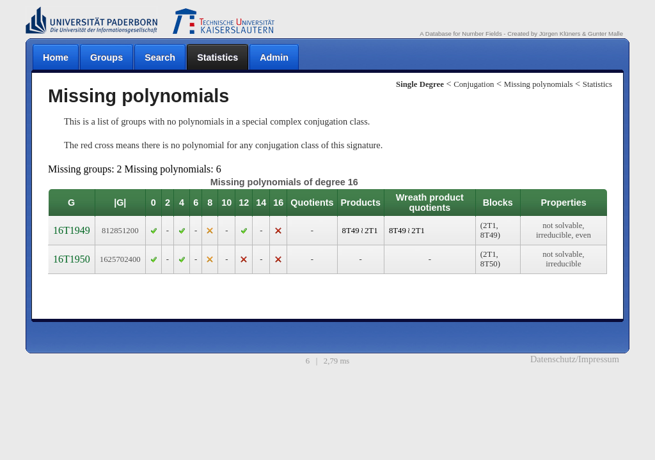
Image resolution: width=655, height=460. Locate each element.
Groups (106, 57)
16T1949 (71, 230)
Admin (274, 57)
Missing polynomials (538, 84)
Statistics (217, 57)
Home (55, 57)
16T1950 (71, 259)
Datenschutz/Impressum (574, 359)
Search (160, 57)
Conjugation (474, 84)
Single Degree (420, 84)
